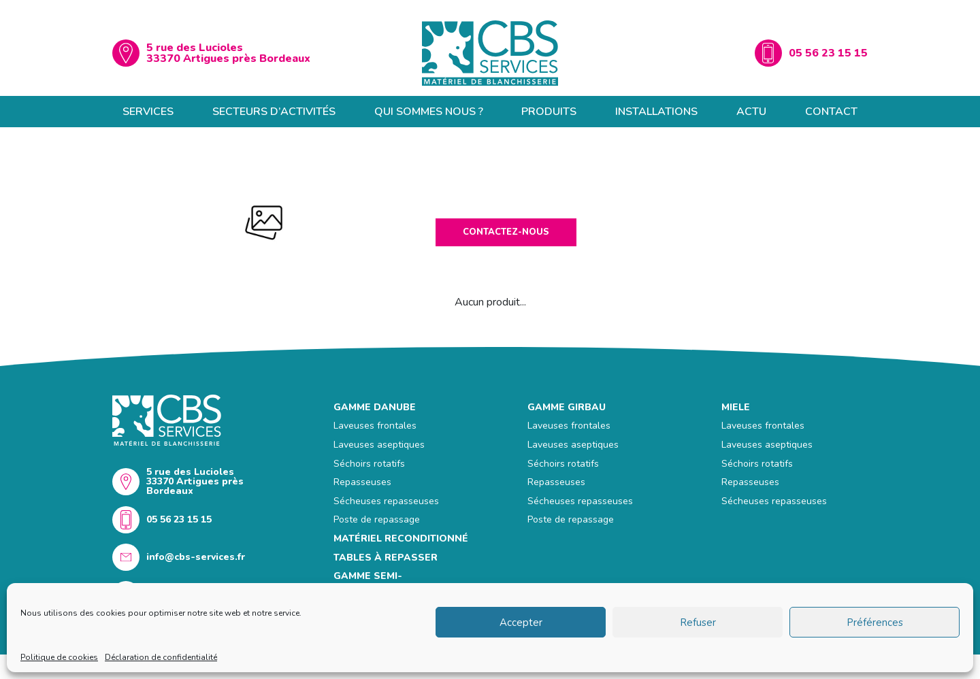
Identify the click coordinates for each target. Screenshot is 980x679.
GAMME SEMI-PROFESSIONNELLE (381, 582)
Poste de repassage (376, 519)
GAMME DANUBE (374, 407)
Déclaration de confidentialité (161, 657)
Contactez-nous (506, 232)
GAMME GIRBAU (566, 407)
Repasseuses (362, 482)
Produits (548, 111)
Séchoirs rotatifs (369, 463)
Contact (831, 111)
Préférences (875, 622)
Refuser (698, 622)
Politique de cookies (59, 657)
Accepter (521, 622)
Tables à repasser (385, 557)
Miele (735, 407)
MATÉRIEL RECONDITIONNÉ (400, 538)
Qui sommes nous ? (428, 111)
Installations (656, 111)
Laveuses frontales (374, 425)
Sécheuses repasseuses (386, 501)
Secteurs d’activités (274, 111)
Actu (751, 111)
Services (148, 111)
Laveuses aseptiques (379, 444)
